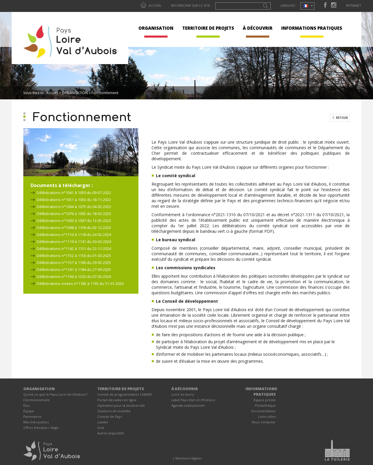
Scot (100, 427)
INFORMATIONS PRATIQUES (311, 28)
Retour (342, 118)
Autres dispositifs (110, 433)
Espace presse (265, 400)
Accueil (150, 5)
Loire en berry (182, 394)
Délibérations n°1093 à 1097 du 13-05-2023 (74, 220)
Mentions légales (188, 458)
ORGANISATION (155, 28)
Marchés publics (36, 422)
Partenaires (32, 416)
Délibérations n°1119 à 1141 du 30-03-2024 (74, 241)
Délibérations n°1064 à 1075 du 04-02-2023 (74, 206)
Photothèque (265, 405)
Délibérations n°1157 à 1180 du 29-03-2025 (74, 262)
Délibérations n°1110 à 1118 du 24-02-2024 (74, 234)
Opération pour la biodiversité (121, 405)
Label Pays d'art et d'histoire (193, 400)
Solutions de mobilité (114, 411)
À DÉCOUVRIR (257, 28)
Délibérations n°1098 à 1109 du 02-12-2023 (74, 227)
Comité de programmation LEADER (124, 394)
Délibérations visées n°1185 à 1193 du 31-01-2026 (80, 283)
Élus (26, 405)
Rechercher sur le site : (191, 5)
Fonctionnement (36, 400)
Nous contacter (264, 422)
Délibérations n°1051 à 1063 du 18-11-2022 (74, 199)
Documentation (263, 411)
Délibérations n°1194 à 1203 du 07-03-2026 (74, 276)
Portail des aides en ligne (116, 400)
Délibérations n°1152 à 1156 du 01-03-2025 (74, 255)
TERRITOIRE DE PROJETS (208, 28)
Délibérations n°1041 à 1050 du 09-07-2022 (74, 192)
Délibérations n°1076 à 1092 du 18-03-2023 (74, 213)
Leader (102, 422)
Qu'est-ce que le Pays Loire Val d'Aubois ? (55, 394)
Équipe (28, 411)
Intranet (353, 5)
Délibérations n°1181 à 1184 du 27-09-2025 (74, 269)
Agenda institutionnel (188, 405)
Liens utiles (267, 416)
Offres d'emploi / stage (41, 427)
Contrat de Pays (109, 416)
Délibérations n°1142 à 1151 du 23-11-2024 (74, 248)
